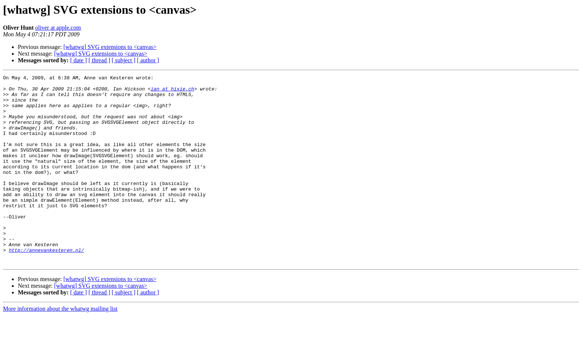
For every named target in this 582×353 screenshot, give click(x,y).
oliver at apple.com (58, 27)
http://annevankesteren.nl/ (46, 285)
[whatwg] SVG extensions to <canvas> (110, 47)
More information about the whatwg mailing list (60, 346)
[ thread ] (99, 60)
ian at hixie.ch (172, 92)
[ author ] (148, 60)
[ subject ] (123, 60)
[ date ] (78, 60)
